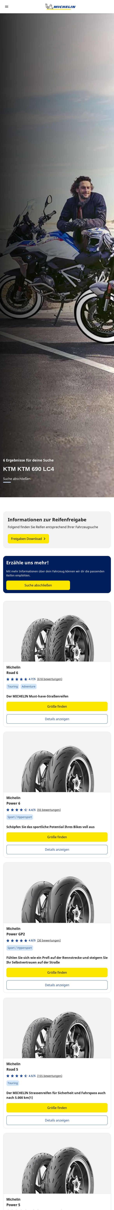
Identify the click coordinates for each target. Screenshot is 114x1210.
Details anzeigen (57, 719)
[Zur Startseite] (60, 6)
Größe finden (57, 706)
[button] (34, 679)
